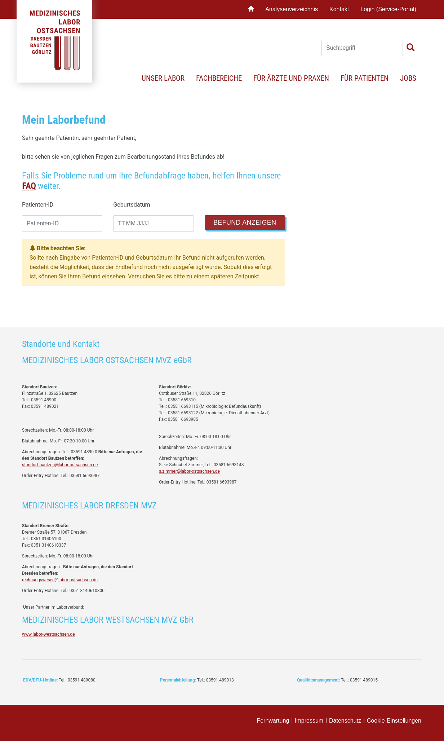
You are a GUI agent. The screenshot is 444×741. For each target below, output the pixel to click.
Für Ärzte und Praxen (291, 78)
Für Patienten (364, 78)
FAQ (29, 186)
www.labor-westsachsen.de (48, 634)
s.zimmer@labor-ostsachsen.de (189, 471)
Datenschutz (345, 721)
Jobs (408, 78)
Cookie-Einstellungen (394, 721)
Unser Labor (163, 78)
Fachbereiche (219, 78)
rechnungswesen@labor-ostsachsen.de (60, 579)
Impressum (309, 721)
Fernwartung (273, 721)
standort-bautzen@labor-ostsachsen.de (60, 464)
